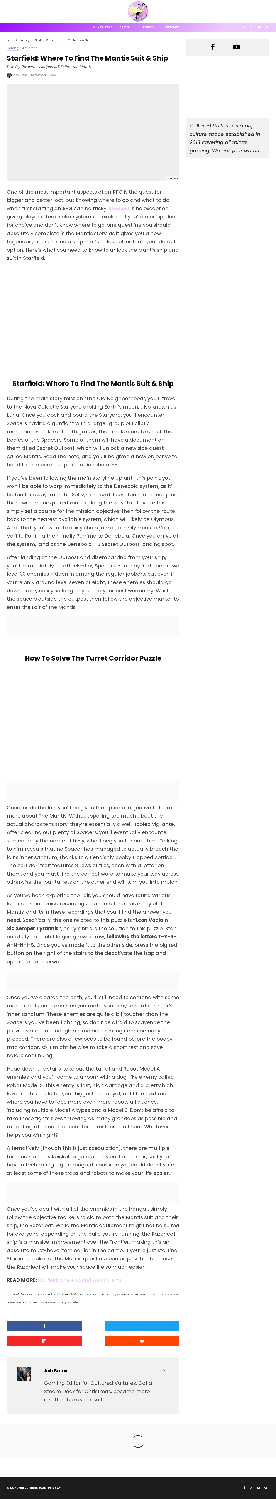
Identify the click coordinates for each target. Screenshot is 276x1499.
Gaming (13, 48)
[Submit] (34, 1341)
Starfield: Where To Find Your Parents (84, 1281)
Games (124, 27)
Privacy (172, 27)
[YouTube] (259, 27)
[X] (251, 27)
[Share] (34, 1328)
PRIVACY (54, 1487)
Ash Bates (20, 75)
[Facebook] (243, 27)
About (148, 27)
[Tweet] (93, 1328)
